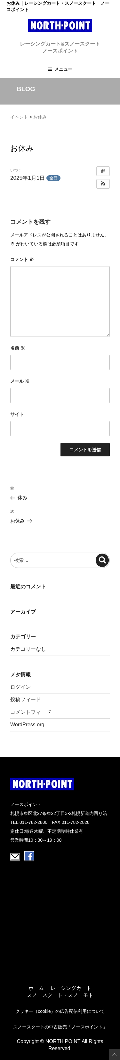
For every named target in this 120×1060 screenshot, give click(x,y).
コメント (22, 259)
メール (19, 381)
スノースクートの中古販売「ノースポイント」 (60, 1026)
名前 (17, 348)
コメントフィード (30, 712)
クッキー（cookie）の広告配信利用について (59, 1011)
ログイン (20, 687)
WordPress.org (27, 724)
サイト (17, 414)
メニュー (60, 69)
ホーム (36, 988)
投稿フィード (25, 699)
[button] (103, 183)
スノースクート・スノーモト (60, 995)
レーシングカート (71, 988)
